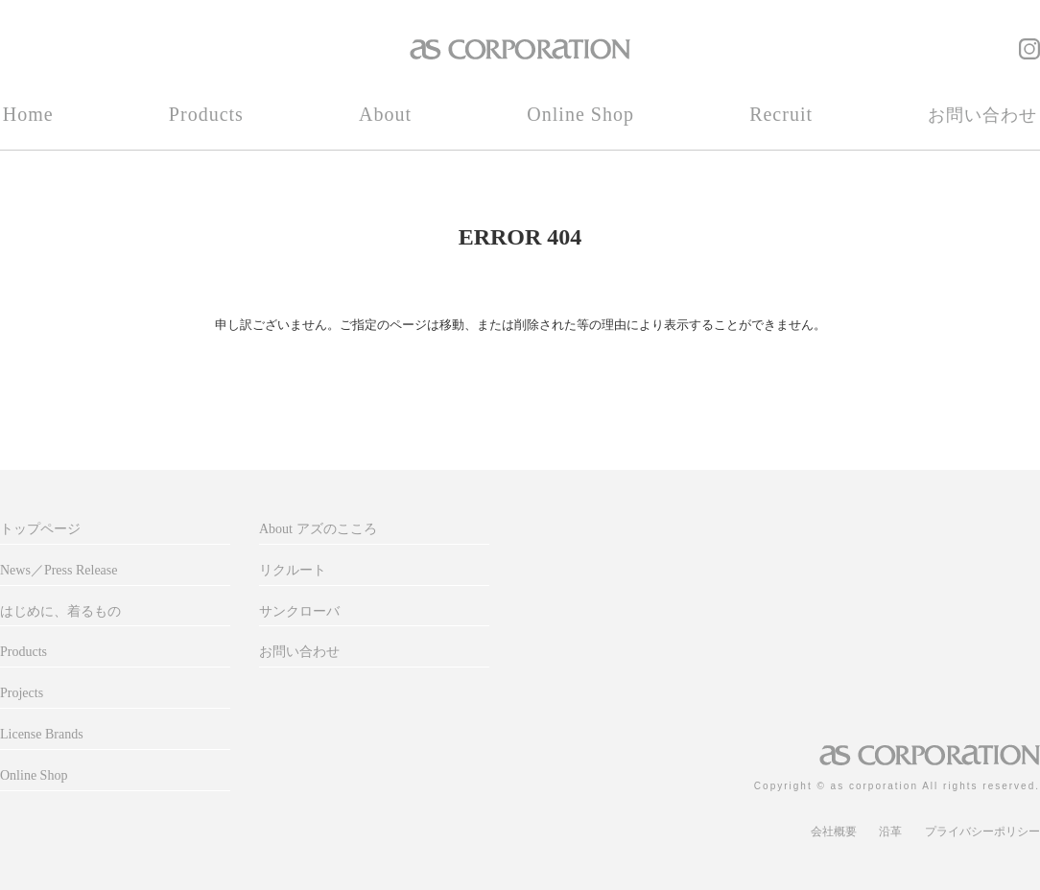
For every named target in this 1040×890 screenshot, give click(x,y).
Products (206, 114)
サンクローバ (299, 611)
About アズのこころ (318, 529)
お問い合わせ (982, 115)
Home (28, 114)
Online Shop (580, 114)
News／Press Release (58, 570)
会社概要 (834, 831)
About (385, 114)
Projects (21, 693)
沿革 (890, 831)
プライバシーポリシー (982, 831)
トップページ (40, 529)
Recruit (781, 114)
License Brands (41, 734)
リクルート (292, 570)
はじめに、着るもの (60, 611)
